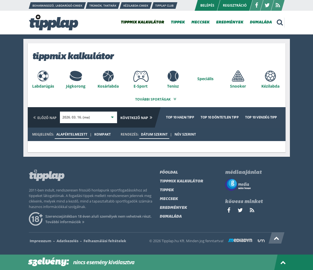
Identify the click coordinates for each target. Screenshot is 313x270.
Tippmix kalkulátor (181, 180)
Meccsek (169, 198)
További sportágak (156, 98)
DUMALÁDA (261, 22)
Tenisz (173, 86)
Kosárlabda (108, 86)
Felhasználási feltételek (105, 239)
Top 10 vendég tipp (261, 116)
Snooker (238, 86)
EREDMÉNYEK (229, 22)
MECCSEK (200, 22)
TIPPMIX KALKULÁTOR (142, 22)
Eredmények (173, 206)
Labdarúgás (43, 86)
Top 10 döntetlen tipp (220, 116)
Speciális (205, 78)
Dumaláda (171, 215)
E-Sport (141, 86)
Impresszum (40, 239)
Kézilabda (270, 86)
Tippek (167, 189)
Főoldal (169, 171)
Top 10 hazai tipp (180, 116)
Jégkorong (75, 86)
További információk (65, 220)
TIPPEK (178, 22)
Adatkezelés (67, 239)
